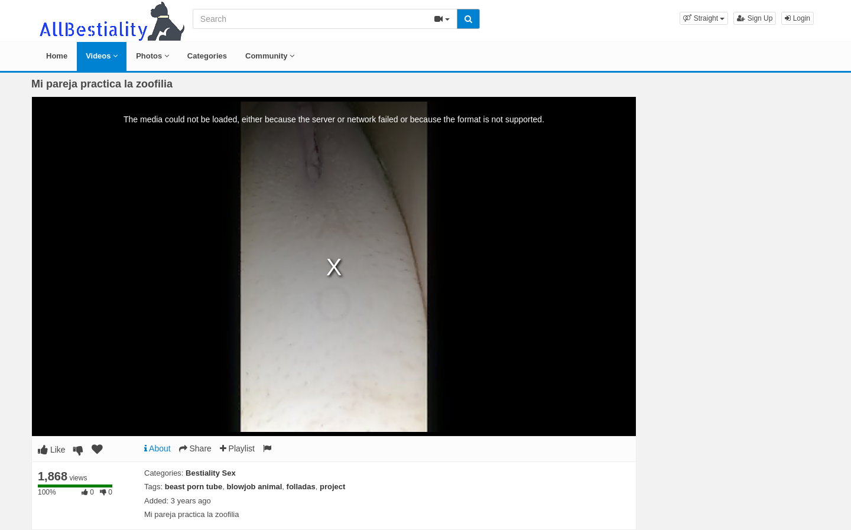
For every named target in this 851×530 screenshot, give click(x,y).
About (157, 448)
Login (797, 18)
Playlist (237, 448)
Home (56, 55)
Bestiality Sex (211, 473)
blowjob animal (254, 486)
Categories (207, 55)
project (332, 486)
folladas (301, 486)
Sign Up (754, 18)
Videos (102, 55)
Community (269, 55)
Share (195, 448)
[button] (704, 18)
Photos (152, 55)
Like (52, 449)
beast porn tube (194, 486)
